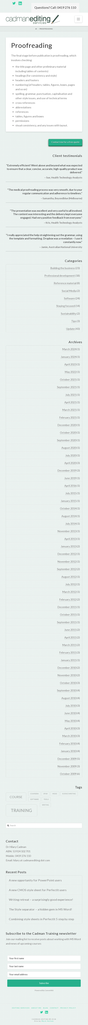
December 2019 (66, 470)
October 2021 (68, 379)
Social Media (69, 290)
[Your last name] (44, 966)
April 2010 (70, 728)
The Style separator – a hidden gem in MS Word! (40, 909)
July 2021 (70, 394)
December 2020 (66, 425)
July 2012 (70, 584)
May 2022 (70, 371)
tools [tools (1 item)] (46, 799)
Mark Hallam (48, 1021)
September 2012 (66, 569)
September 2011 (66, 622)
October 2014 (68, 508)
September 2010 (66, 690)
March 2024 (69, 349)
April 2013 (70, 538)
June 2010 (70, 713)
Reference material (65, 283)
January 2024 (68, 356)
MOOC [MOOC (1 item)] (54, 794)
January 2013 (68, 546)
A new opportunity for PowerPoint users (35, 880)
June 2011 (70, 629)
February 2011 (67, 652)
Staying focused (65, 305)
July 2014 (70, 523)
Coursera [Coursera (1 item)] (34, 794)
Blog (45, 1008)
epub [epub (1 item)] (45, 794)
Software (69, 298)
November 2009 (66, 766)
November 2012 (66, 561)
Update (70, 328)
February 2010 (67, 743)
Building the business (62, 268)
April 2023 (70, 364)
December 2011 (66, 607)
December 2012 (66, 553)
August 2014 (68, 516)
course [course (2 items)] (16, 797)
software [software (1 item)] (34, 799)
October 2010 (68, 682)
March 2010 (69, 735)
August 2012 (68, 576)
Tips (73, 321)
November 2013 (66, 531)
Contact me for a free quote (65, 142)
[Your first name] (44, 958)
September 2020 (66, 440)
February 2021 (67, 417)
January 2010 (68, 751)
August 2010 (68, 698)
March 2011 (69, 645)
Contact (54, 1008)
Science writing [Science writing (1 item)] (69, 794)
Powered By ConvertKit (44, 990)
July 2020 (70, 455)
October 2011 (68, 614)
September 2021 (66, 387)
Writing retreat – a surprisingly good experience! (41, 899)
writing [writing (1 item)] (45, 805)
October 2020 (68, 432)
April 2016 (70, 485)
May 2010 (70, 720)
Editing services (21, 1008)
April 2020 (70, 463)
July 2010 (70, 705)
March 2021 (69, 409)
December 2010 (66, 667)
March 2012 (69, 591)
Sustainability (68, 313)
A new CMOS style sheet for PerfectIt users (37, 890)
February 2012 (67, 599)
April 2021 (70, 402)
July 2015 (70, 493)
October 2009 (68, 773)
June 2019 (70, 478)
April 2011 (70, 637)
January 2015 (68, 500)
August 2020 (68, 447)
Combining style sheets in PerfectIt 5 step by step (41, 919)
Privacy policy (68, 1008)
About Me (36, 1008)
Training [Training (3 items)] (21, 810)
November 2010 (66, 675)
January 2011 (68, 660)
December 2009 (66, 758)
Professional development (59, 275)
